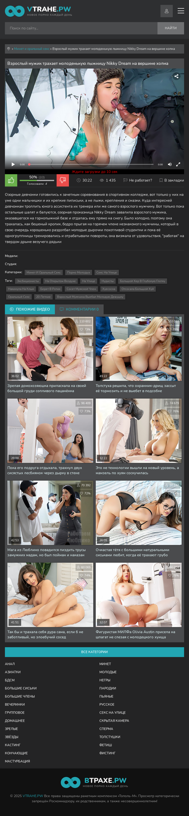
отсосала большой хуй (138, 289)
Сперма (106, 729)
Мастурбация (17, 761)
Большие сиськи (21, 688)
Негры (104, 680)
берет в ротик (50, 289)
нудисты (108, 281)
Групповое (15, 713)
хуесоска (108, 289)
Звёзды (11, 737)
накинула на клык (21, 289)
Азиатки (13, 672)
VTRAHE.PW (33, 796)
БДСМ (10, 680)
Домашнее (15, 721)
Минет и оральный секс (44, 272)
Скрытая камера (114, 721)
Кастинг (12, 745)
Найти (171, 28)
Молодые (108, 672)
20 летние (43, 297)
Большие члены (20, 696)
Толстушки (109, 737)
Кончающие (16, 753)
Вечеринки (15, 704)
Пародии (107, 688)
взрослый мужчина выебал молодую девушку (90, 297)
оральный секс (19, 297)
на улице (88, 281)
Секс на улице (106, 272)
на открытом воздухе (60, 281)
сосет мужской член (81, 289)
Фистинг (107, 753)
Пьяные (106, 696)
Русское (106, 704)
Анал (10, 664)
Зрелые (11, 729)
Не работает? (138, 180)
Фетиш (105, 745)
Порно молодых (78, 272)
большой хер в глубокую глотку (142, 281)
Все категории (94, 652)
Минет (105, 664)
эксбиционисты (28, 281)
